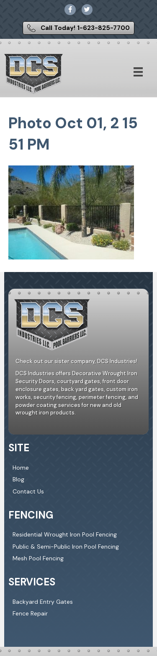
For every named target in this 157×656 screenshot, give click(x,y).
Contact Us (28, 491)
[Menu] (138, 71)
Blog (18, 479)
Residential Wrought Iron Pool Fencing (65, 534)
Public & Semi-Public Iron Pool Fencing (66, 546)
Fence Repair (30, 613)
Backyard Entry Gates (43, 601)
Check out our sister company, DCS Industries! (76, 361)
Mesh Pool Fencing (38, 558)
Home (21, 467)
